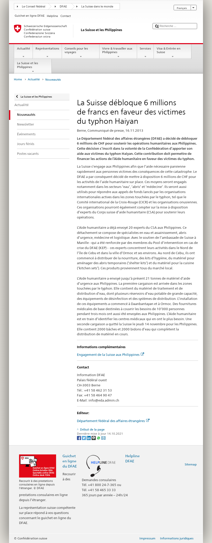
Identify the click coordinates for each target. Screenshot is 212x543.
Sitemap (191, 464)
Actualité (23, 52)
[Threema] (94, 438)
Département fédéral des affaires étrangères (113, 421)
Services (145, 52)
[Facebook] (79, 438)
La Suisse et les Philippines (32, 67)
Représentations (47, 52)
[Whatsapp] (98, 438)
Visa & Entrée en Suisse (172, 52)
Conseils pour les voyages (80, 52)
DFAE (63, 6)
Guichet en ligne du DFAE (70, 461)
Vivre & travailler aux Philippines (118, 52)
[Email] (103, 438)
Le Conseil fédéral (33, 6)
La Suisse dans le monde (97, 6)
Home (18, 79)
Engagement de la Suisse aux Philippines (110, 355)
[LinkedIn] (89, 438)
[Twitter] (84, 438)
